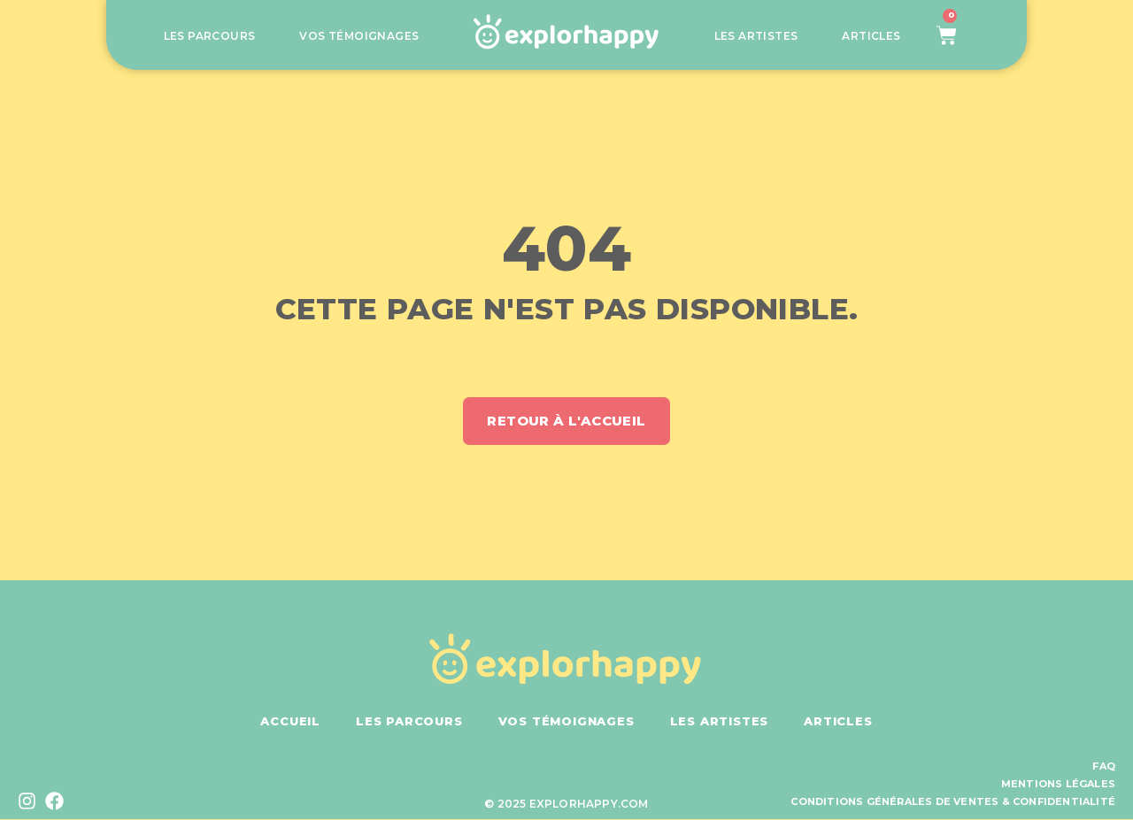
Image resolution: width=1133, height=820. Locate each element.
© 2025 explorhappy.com (566, 804)
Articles (871, 36)
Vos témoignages (359, 36)
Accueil (290, 722)
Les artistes (756, 36)
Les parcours (210, 36)
